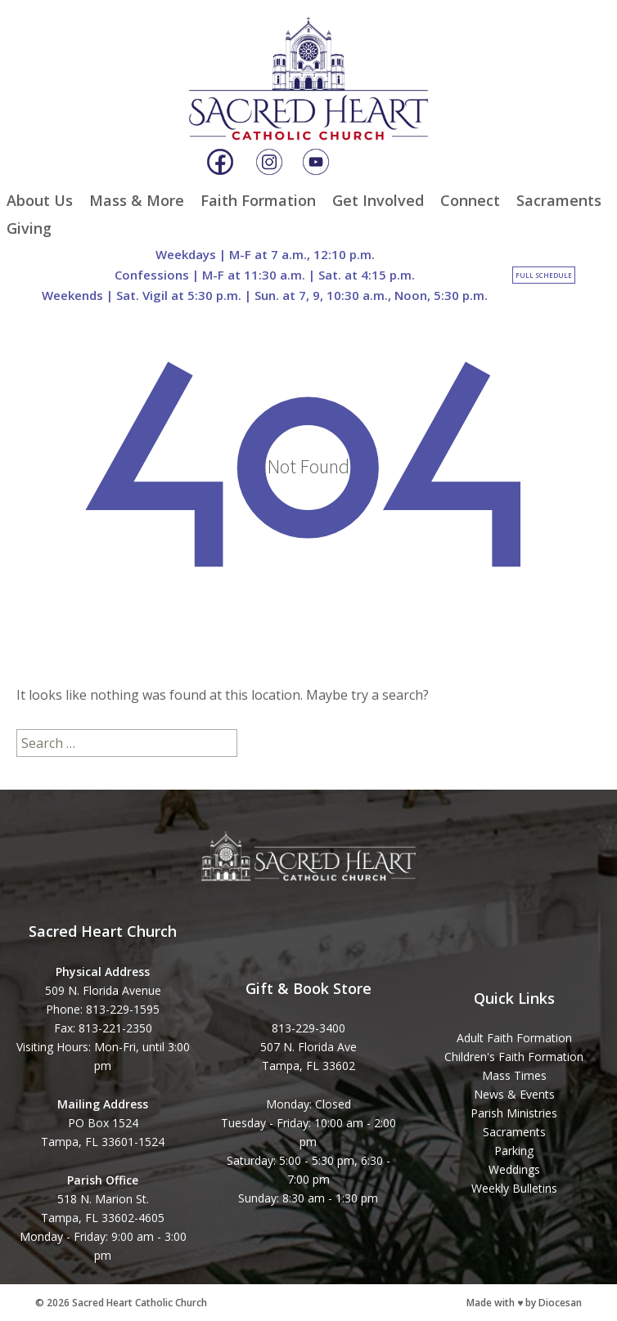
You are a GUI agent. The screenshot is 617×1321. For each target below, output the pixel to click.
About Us (40, 200)
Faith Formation (258, 200)
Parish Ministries (514, 1113)
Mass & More (136, 200)
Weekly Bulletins (514, 1188)
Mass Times (514, 1075)
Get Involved (378, 200)
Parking (514, 1150)
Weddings (514, 1169)
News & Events (514, 1094)
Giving (29, 228)
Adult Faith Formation (514, 1038)
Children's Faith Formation (513, 1056)
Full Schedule (544, 275)
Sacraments (558, 200)
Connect (470, 200)
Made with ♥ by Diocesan (524, 1303)
